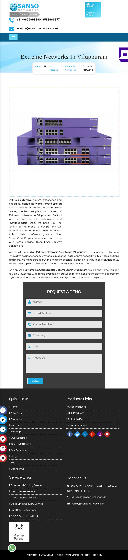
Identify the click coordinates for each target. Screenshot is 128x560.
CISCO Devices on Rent (23, 516)
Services (15, 425)
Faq (12, 462)
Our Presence (18, 450)
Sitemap (15, 431)
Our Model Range (20, 444)
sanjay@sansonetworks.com (88, 503)
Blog (12, 456)
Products (15, 419)
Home (37, 66)
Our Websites (18, 438)
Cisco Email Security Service (26, 504)
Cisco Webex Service (22, 491)
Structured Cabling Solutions (27, 485)
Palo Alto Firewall (77, 419)
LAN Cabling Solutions (22, 510)
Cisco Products (76, 407)
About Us (15, 413)
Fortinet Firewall (76, 425)
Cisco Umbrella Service (23, 497)
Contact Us (16, 469)
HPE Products (75, 413)
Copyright (32, 555)
